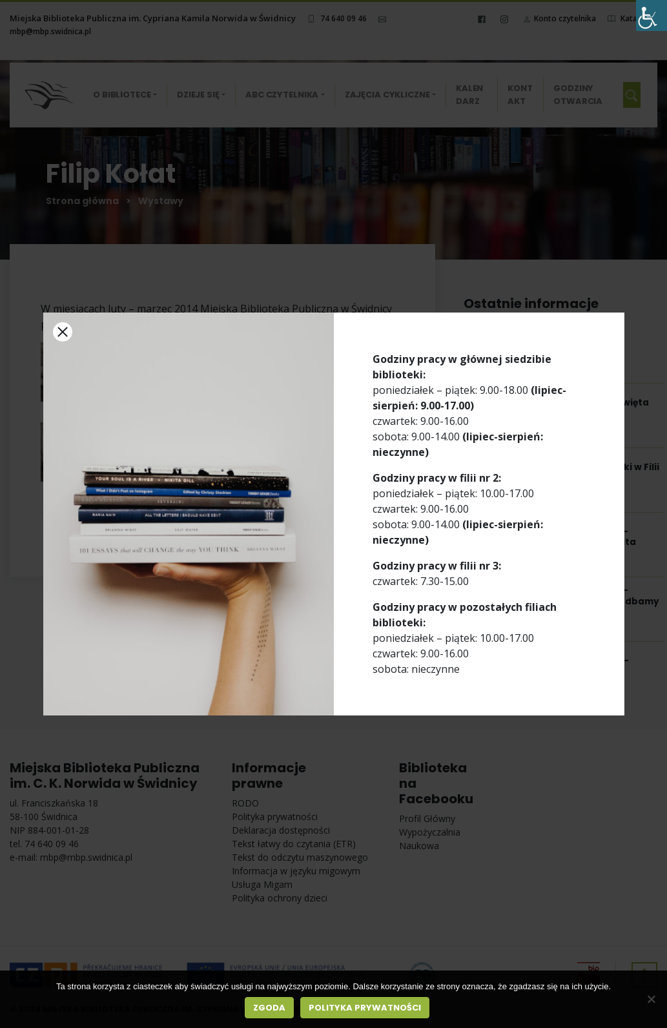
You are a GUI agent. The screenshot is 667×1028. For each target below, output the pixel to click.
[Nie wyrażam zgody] (650, 998)
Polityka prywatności (365, 1008)
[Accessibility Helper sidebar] (651, 15)
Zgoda (269, 1008)
